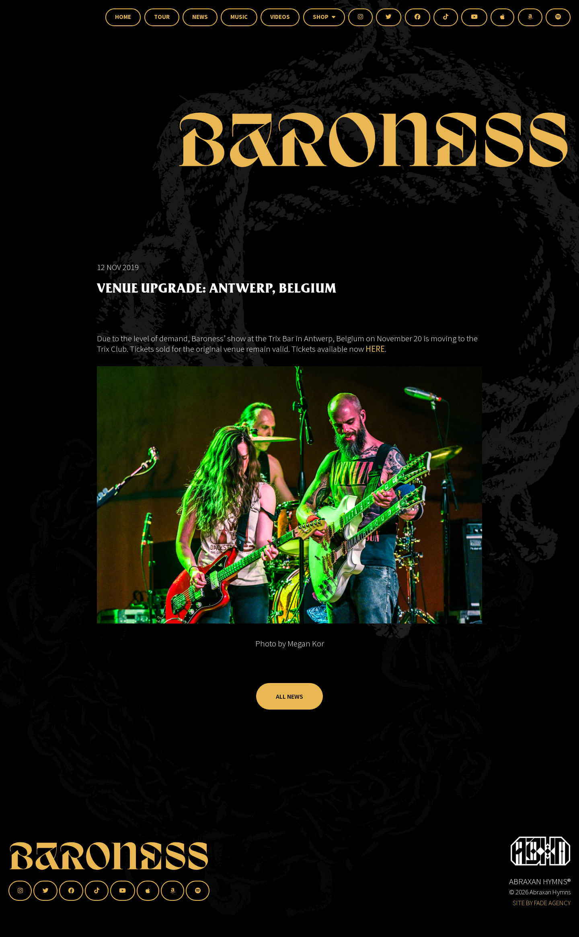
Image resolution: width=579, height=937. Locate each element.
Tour (162, 17)
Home (123, 17)
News (200, 17)
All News (289, 715)
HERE (375, 367)
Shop (324, 17)
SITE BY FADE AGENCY (542, 902)
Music (239, 17)
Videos (280, 17)
